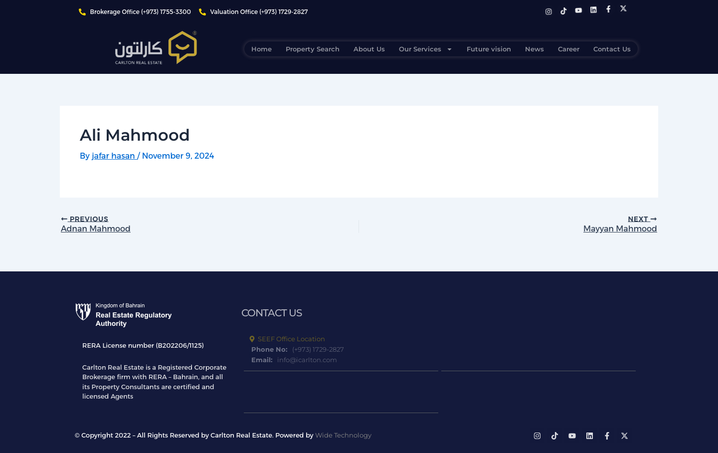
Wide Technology (343, 435)
